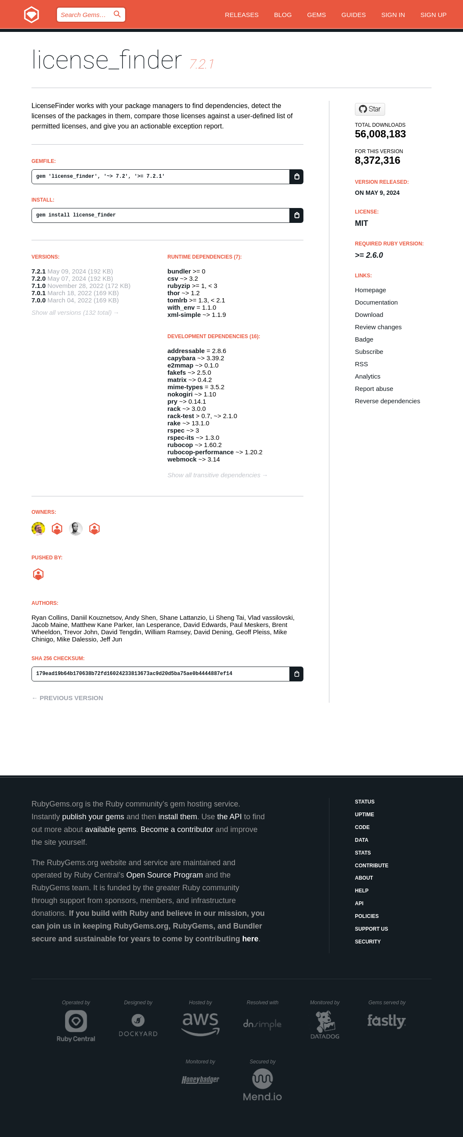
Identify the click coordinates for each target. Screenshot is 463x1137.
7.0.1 (38, 292)
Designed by (140, 1003)
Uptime (364, 815)
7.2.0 (38, 278)
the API (229, 816)
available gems (110, 829)
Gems (316, 14)
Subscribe (369, 351)
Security (368, 942)
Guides (353, 14)
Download (369, 314)
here (250, 939)
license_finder (106, 60)
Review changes (378, 327)
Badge (364, 339)
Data (362, 840)
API (359, 903)
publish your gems (93, 816)
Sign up (433, 14)
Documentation (376, 302)
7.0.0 (38, 300)
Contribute (372, 866)
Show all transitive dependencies (214, 475)
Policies (367, 916)
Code (362, 827)
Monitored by (327, 1003)
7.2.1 (38, 271)
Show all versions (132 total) (71, 312)
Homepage (370, 290)
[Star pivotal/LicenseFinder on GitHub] (370, 109)
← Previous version (67, 697)
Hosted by (204, 1003)
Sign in (393, 14)
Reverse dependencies (387, 401)
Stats (363, 853)
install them (177, 816)
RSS (361, 364)
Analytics (367, 376)
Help (362, 891)
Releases (242, 14)
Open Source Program (164, 875)
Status (364, 802)
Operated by (78, 1006)
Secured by (266, 1062)
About (364, 878)
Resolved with (264, 1003)
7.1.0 (38, 285)
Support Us (371, 929)
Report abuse (374, 388)
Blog (283, 14)
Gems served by (387, 1003)
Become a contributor (176, 829)
